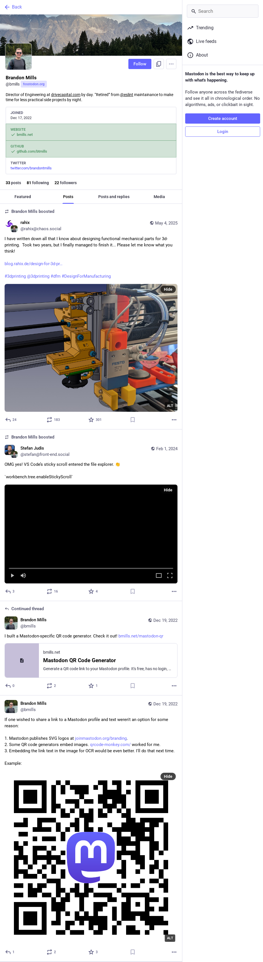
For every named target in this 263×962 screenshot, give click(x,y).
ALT (170, 406)
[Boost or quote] (53, 419)
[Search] (222, 11)
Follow (139, 64)
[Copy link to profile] (159, 64)
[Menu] (171, 64)
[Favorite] (95, 419)
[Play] (12, 576)
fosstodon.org (34, 84)
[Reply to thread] (10, 685)
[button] (91, 534)
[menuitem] (91, 534)
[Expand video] (159, 576)
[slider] (91, 567)
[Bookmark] (132, 419)
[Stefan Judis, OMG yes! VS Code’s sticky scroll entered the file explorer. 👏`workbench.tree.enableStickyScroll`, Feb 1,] (91, 515)
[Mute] (23, 576)
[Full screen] (170, 576)
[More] (174, 419)
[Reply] (11, 419)
